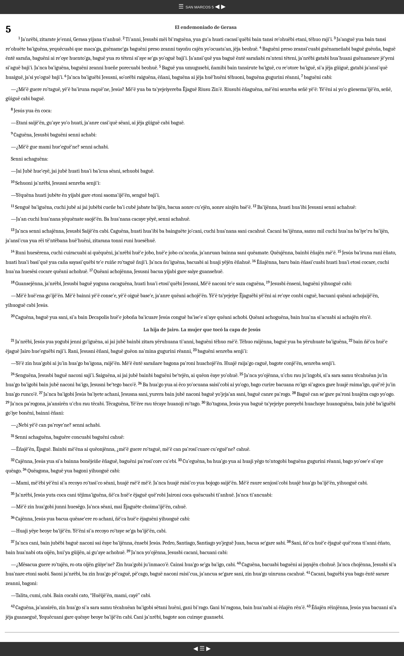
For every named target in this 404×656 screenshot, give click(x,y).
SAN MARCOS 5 (200, 7)
